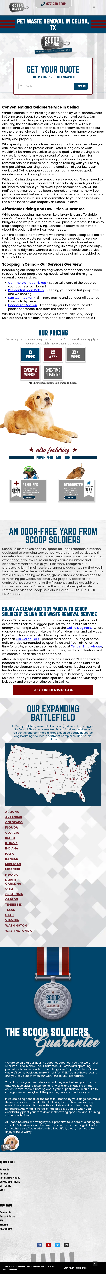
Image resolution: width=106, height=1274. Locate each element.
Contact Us (6, 1212)
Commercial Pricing (10, 1181)
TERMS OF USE (81, 1268)
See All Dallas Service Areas (53, 690)
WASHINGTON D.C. (19, 931)
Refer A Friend (7, 1216)
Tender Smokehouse (86, 646)
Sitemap (4, 1224)
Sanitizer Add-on (20, 298)
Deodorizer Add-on (22, 305)
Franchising (6, 1228)
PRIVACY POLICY (67, 1268)
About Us (4, 1169)
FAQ (1, 1220)
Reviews (4, 1173)
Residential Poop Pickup (26, 290)
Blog (2, 1189)
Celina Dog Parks (80, 628)
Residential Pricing (10, 1177)
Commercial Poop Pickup (27, 283)
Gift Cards (5, 1185)
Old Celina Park (27, 639)
